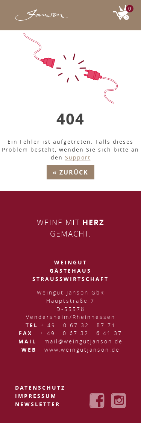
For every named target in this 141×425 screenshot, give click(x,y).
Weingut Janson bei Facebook (97, 400)
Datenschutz (40, 387)
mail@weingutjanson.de (83, 341)
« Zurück (70, 172)
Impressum (36, 395)
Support (78, 157)
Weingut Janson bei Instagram (118, 400)
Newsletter (37, 404)
